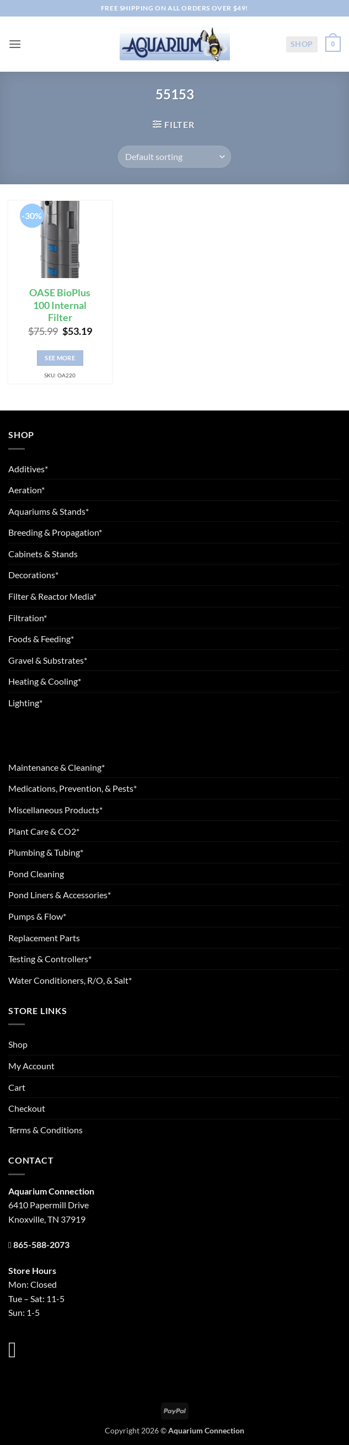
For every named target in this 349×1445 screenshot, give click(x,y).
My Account (31, 1065)
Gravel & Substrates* (47, 660)
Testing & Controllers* (50, 958)
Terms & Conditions (45, 1129)
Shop (302, 44)
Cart (16, 1087)
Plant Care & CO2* (43, 831)
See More (60, 357)
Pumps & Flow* (37, 916)
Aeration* (26, 489)
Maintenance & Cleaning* (56, 767)
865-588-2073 (41, 1244)
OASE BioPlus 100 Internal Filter (59, 305)
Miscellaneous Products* (55, 809)
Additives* (28, 468)
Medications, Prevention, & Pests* (72, 788)
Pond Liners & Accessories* (59, 894)
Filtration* (27, 617)
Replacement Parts (44, 937)
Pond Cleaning (36, 873)
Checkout (26, 1108)
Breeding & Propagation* (55, 532)
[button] (15, 43)
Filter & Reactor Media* (52, 596)
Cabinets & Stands (43, 553)
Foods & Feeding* (41, 638)
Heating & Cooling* (44, 681)
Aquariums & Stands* (48, 511)
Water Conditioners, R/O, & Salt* (70, 980)
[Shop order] (174, 157)
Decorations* (33, 574)
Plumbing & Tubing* (45, 852)
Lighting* (25, 702)
